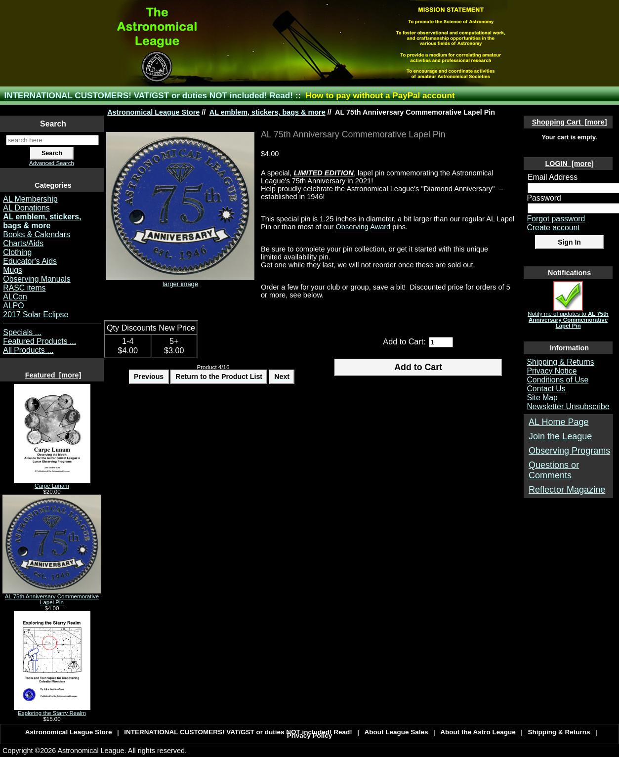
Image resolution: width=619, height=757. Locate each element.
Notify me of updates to (568, 317)
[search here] (52, 140)
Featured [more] (53, 375)
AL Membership (30, 199)
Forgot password (556, 218)
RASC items (24, 288)
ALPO (13, 305)
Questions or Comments (554, 470)
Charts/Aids (23, 243)
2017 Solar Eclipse (35, 314)
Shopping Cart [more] (569, 122)
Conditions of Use (557, 380)
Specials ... (22, 332)
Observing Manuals (36, 279)
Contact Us (546, 388)
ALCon (15, 297)
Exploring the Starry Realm (52, 710)
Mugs (12, 270)
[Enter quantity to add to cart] (441, 342)
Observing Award (363, 227)
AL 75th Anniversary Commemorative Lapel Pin (51, 597)
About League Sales (396, 732)
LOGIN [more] (569, 164)
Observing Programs (569, 451)
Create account (553, 227)
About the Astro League (478, 732)
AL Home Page (558, 422)
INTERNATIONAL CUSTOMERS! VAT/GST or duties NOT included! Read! (148, 95)
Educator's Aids (30, 261)
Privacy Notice (552, 371)
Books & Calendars (36, 234)
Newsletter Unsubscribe (568, 406)
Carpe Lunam (52, 483)
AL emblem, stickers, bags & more (267, 112)
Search (53, 124)
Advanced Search (51, 163)
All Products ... (28, 350)
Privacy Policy (309, 735)
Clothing (17, 252)
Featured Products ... (39, 341)
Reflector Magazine (567, 490)
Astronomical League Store (153, 112)
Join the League (560, 436)
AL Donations (26, 208)
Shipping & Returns (560, 362)
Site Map (542, 397)
